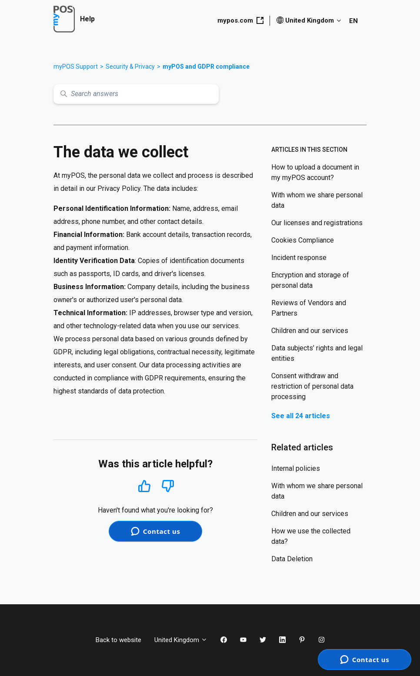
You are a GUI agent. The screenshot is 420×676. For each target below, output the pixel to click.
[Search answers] (136, 94)
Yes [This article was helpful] (144, 486)
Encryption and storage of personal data (310, 280)
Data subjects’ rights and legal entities (317, 353)
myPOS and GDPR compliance (206, 66)
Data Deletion (292, 559)
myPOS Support (75, 66)
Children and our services (309, 330)
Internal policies (295, 468)
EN (353, 21)
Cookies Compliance (302, 240)
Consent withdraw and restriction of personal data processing (312, 386)
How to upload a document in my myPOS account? (315, 172)
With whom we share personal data (317, 200)
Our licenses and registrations (317, 223)
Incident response (299, 257)
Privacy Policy (118, 188)
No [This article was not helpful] (167, 486)
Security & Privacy (130, 66)
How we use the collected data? (310, 536)
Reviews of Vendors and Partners (308, 308)
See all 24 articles (300, 416)
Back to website (118, 640)
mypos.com (240, 20)
